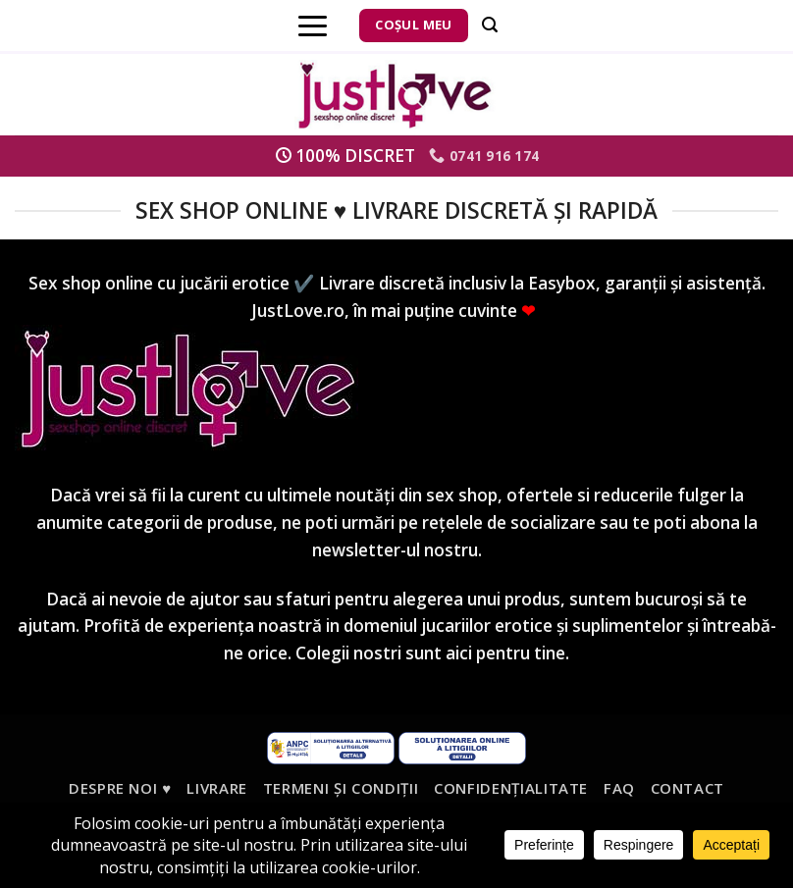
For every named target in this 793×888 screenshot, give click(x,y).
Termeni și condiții (341, 788)
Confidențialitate (511, 788)
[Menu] (312, 25)
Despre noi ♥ (120, 788)
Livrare (216, 788)
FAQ (619, 788)
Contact (688, 788)
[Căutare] (490, 25)
